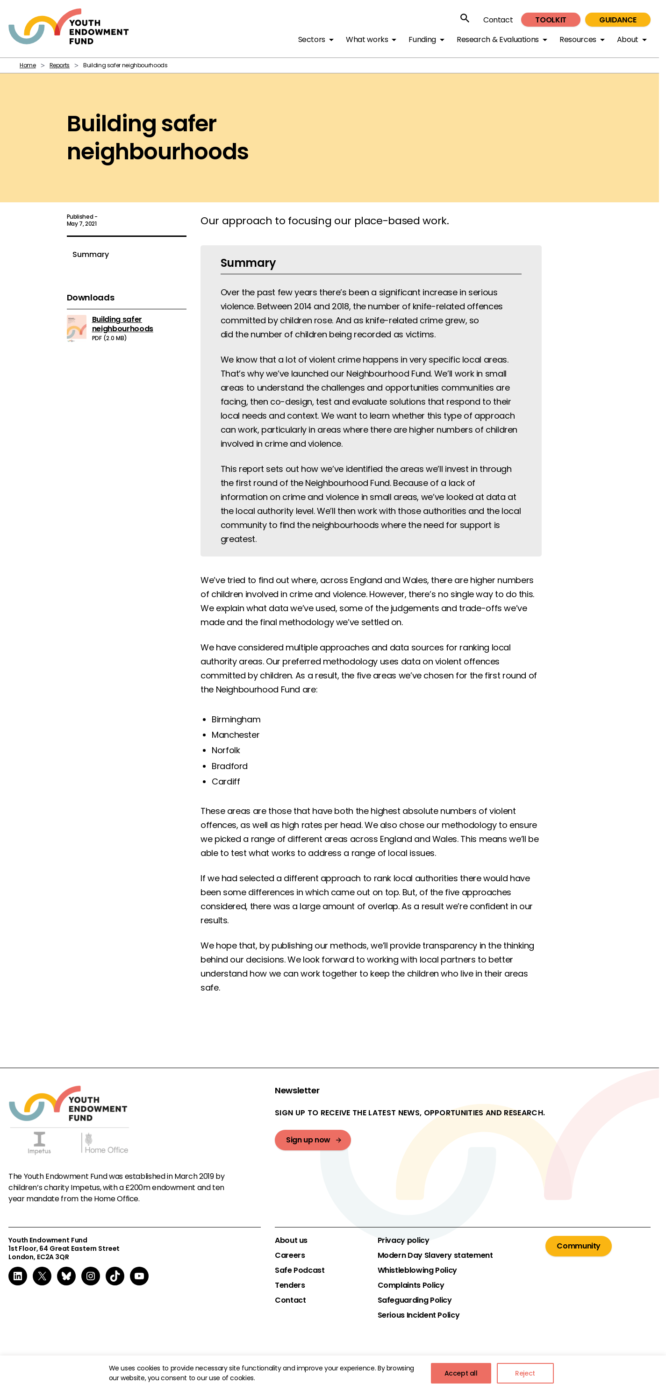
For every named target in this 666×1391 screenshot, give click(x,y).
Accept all (461, 1373)
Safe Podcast (300, 1270)
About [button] (627, 39)
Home (28, 65)
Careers (290, 1255)
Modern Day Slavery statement (435, 1255)
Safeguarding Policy (415, 1300)
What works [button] (367, 39)
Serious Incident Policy (419, 1315)
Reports (60, 65)
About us (291, 1240)
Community (579, 1246)
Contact (498, 19)
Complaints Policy (411, 1285)
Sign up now (308, 1139)
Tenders (290, 1285)
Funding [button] (422, 39)
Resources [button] (577, 39)
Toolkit (550, 19)
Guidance (618, 19)
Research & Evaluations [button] (498, 39)
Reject (525, 1373)
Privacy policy (404, 1240)
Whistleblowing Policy (417, 1270)
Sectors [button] (311, 39)
